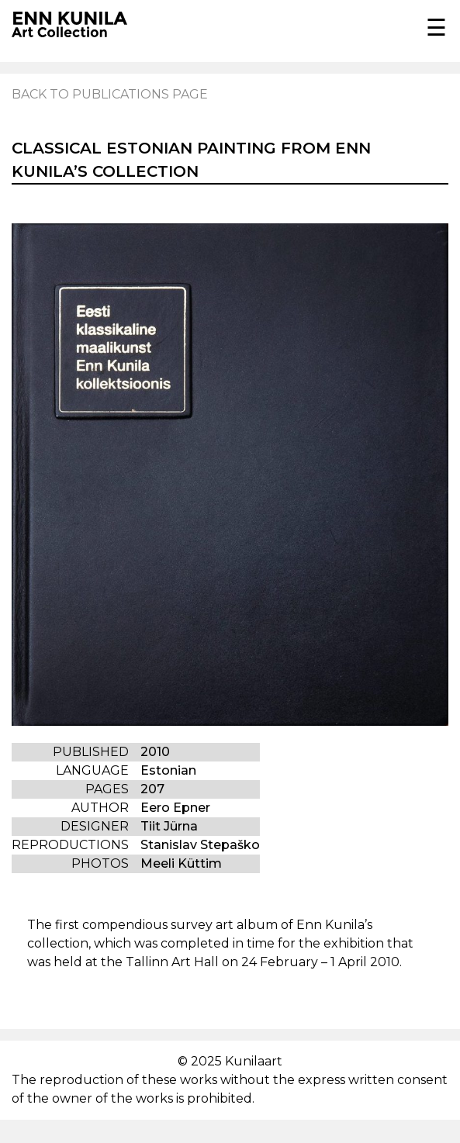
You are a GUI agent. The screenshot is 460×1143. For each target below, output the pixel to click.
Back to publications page (110, 94)
